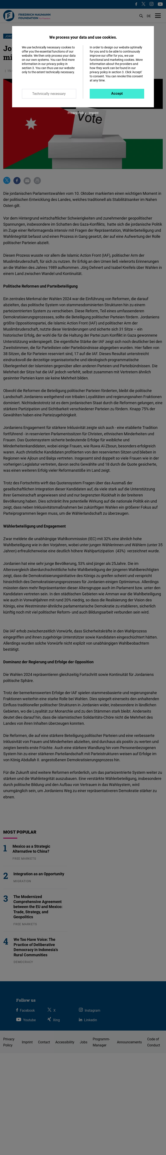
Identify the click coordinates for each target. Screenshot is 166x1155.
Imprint (94, 113)
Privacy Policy (77, 113)
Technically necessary (49, 93)
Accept (117, 93)
